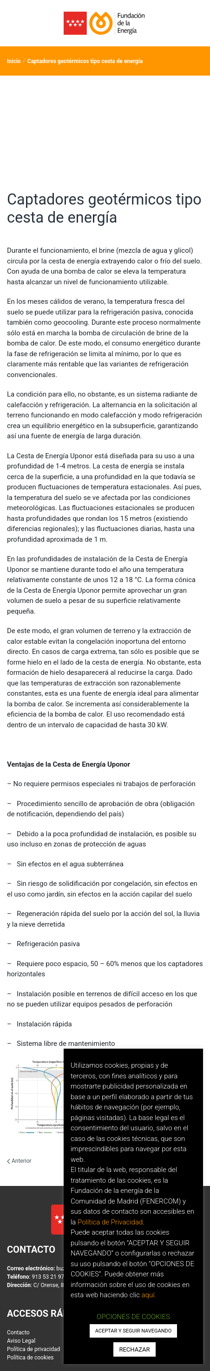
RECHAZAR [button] (134, 1349)
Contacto (18, 1333)
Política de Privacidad (110, 1222)
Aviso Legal (21, 1341)
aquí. (149, 1295)
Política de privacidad (33, 1349)
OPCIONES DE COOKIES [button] (133, 1317)
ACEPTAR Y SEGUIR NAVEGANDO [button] (133, 1331)
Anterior (19, 1161)
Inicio (14, 61)
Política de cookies (30, 1358)
